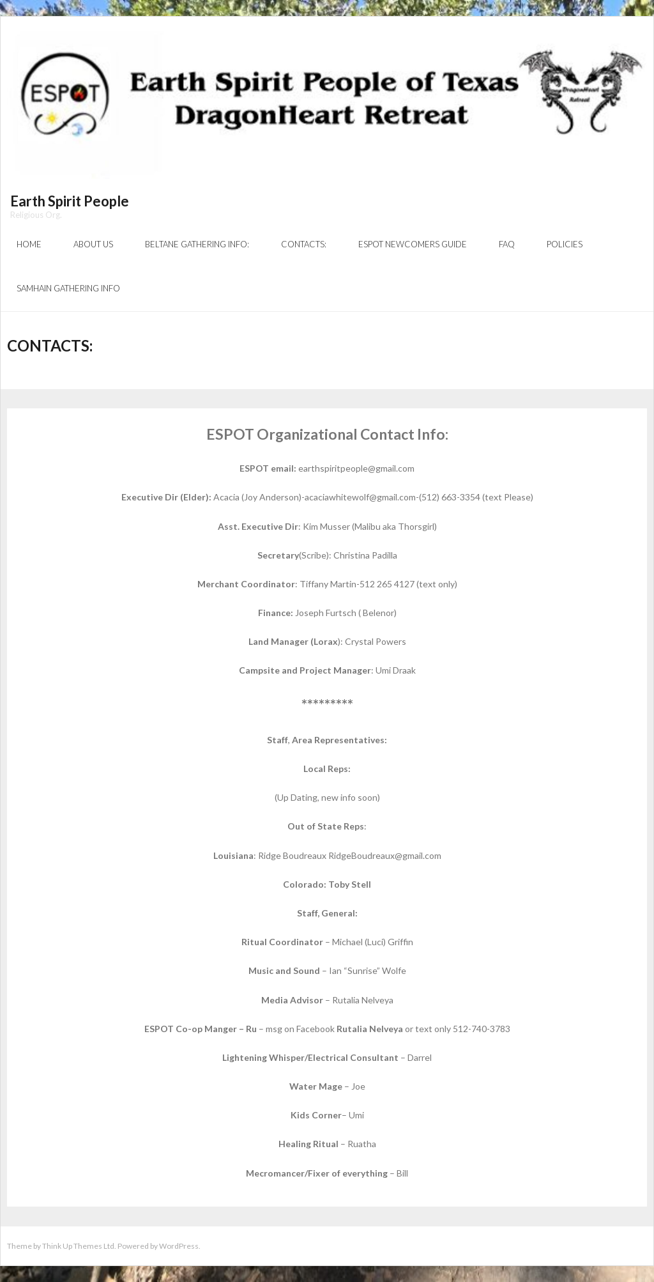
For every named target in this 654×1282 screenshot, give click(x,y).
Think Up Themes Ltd (78, 1246)
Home (29, 244)
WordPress (179, 1246)
